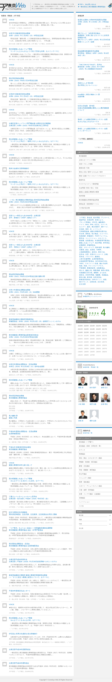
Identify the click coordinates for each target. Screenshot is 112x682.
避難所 (96, 272)
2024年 (92, 326)
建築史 (97, 256)
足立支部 (82, 284)
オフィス (82, 450)
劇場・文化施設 (84, 466)
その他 (81, 506)
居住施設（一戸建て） (86, 442)
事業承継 (96, 270)
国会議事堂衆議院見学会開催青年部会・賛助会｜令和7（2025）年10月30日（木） (93, 53)
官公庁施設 (83, 474)
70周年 (99, 250)
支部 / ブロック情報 (86, 164)
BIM (91, 224)
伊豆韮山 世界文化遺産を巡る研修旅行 (23, 634)
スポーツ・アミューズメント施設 (90, 486)
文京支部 (101, 282)
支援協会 (105, 275)
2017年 (104, 329)
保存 (87, 229)
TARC (81, 263)
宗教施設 (82, 498)
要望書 (81, 240)
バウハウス (89, 256)
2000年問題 (89, 275)
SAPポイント (97, 279)
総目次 (94, 252)
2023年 (98, 326)
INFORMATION (101, 261)
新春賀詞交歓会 (85, 279)
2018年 (98, 329)
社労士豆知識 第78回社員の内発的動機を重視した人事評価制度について (93, 108)
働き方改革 (103, 263)
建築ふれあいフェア (86, 243)
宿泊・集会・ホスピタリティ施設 (90, 458)
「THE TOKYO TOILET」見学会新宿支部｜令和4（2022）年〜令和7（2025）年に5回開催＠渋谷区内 (91, 67)
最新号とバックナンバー (92, 296)
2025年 (86, 326)
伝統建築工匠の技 (85, 272)
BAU (87, 224)
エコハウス (104, 234)
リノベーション (84, 502)
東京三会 (101, 252)
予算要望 (82, 268)
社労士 (96, 224)
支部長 (92, 250)
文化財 (81, 229)
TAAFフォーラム (101, 236)
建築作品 (82, 180)
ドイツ (81, 224)
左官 (87, 254)
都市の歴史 (105, 270)
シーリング (97, 229)
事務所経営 (91, 268)
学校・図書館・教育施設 (87, 470)
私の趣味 (106, 247)
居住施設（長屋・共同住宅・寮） (90, 446)
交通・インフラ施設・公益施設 (89, 494)
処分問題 (96, 217)
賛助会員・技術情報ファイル (89, 204)
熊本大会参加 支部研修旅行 (19, 168)
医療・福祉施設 (84, 482)
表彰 (105, 279)
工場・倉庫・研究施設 (86, 490)
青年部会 (106, 243)
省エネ (81, 270)
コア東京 (82, 217)
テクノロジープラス (95, 266)
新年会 (81, 238)
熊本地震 (98, 247)
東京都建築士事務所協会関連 (89, 200)
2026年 (80, 326)
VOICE (80, 143)
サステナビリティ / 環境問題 (89, 184)
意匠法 (81, 275)
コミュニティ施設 (85, 478)
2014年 (92, 332)
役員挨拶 (82, 236)
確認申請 (82, 220)
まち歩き (103, 272)
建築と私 (88, 270)
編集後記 (102, 222)
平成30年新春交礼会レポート (20, 591)
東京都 (89, 277)
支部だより (99, 220)
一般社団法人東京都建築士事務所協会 (91, 7)
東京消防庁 (96, 227)
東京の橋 (82, 277)
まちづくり (102, 238)
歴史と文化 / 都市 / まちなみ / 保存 (91, 172)
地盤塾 (97, 275)
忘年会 (81, 254)
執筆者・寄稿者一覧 (91, 367)
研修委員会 (91, 245)
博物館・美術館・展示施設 (88, 462)
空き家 (81, 234)
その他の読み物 (84, 208)
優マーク (104, 227)
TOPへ (81, 4)
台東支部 (93, 282)
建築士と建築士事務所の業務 (89, 192)
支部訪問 (90, 220)
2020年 (86, 329)
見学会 (81, 256)
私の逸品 (95, 234)
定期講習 (82, 245)
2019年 (92, 329)
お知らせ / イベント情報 (87, 160)
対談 (85, 266)
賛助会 (87, 234)
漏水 (88, 227)
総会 (87, 250)
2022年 (104, 326)
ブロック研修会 (85, 222)
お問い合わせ (90, 4)
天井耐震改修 (84, 231)
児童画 (81, 250)
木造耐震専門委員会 (102, 240)
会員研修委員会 (97, 259)
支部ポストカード (96, 254)
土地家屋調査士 (85, 252)
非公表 (81, 528)
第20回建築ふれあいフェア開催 (20, 380)
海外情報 (82, 196)
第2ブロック (83, 282)
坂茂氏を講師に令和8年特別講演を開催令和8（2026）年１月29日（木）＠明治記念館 (93, 22)
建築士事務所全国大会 (98, 231)
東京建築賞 (83, 156)
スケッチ (104, 224)
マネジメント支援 (91, 263)
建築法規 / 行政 (84, 168)
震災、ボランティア (86, 247)
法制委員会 (101, 268)
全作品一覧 (87, 433)
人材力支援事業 (85, 259)
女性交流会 (97, 277)
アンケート (105, 217)
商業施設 (82, 454)
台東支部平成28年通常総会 (19, 663)
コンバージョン (91, 238)
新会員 (89, 217)
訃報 (106, 254)
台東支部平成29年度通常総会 (20, 649)
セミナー (82, 227)
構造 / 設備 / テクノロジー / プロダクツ (92, 176)
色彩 (80, 266)
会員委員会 (89, 240)
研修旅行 (90, 236)
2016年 (80, 332)
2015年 (86, 332)
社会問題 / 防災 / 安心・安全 (88, 188)
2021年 (80, 329)
